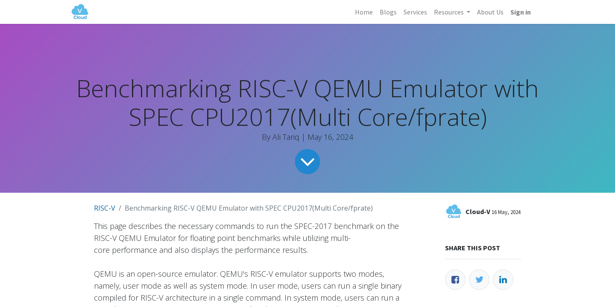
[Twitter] (479, 279)
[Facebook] (455, 279)
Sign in (520, 12)
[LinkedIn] (503, 279)
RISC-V (104, 208)
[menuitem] (363, 11)
